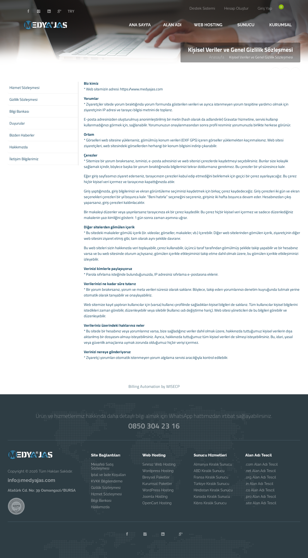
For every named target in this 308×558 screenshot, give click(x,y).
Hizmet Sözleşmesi (106, 494)
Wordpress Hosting (158, 471)
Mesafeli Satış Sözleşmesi (102, 466)
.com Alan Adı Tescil (261, 464)
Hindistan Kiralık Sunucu (213, 490)
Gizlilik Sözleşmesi (106, 488)
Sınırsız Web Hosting (159, 464)
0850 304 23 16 (154, 426)
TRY (71, 11)
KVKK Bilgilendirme (107, 481)
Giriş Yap (265, 8)
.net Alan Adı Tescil (260, 471)
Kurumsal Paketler (157, 484)
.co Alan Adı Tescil (260, 490)
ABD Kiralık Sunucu (209, 471)
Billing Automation (144, 386)
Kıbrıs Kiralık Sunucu (210, 503)
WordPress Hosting (158, 490)
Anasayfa (216, 57)
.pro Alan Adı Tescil (260, 497)
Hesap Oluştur (236, 8)
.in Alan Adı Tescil (259, 484)
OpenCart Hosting (157, 503)
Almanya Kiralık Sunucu (213, 464)
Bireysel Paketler (156, 477)
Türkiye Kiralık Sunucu (211, 484)
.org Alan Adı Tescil (260, 477)
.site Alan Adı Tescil (260, 503)
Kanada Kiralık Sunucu (212, 497)
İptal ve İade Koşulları (108, 475)
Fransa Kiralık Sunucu (211, 477)
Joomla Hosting (155, 497)
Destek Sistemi (202, 8)
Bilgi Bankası (101, 501)
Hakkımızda (100, 507)
